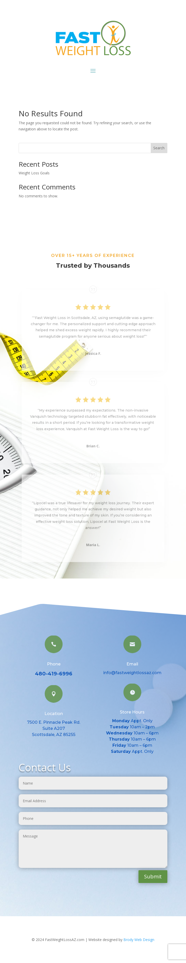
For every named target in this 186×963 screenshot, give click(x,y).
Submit (153, 876)
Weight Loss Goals (34, 173)
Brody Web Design (138, 939)
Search (159, 147)
